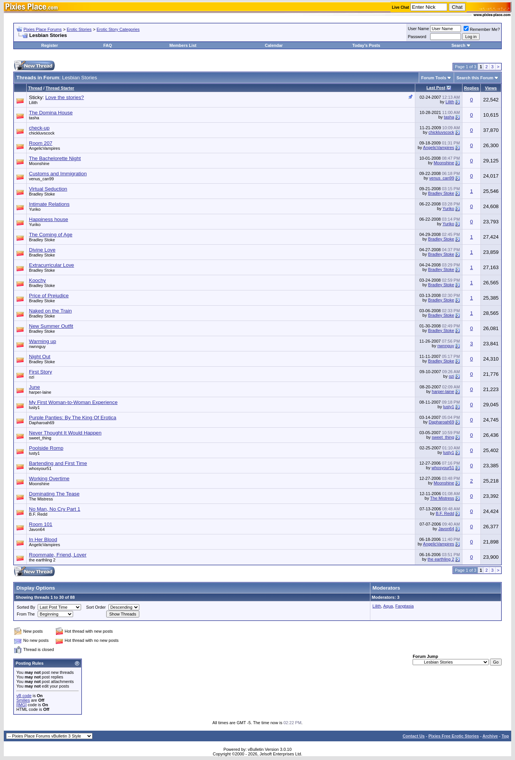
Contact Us (414, 736)
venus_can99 (41, 178)
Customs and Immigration (58, 173)
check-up (39, 128)
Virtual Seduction (48, 189)
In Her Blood (43, 539)
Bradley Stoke (42, 194)
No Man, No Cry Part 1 (54, 509)
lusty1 (34, 407)
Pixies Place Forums (43, 29)
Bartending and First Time (58, 463)
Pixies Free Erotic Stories (453, 736)
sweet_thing (40, 438)
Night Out (39, 356)
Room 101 (41, 524)
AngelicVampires (44, 148)
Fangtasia (404, 606)
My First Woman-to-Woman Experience (73, 402)
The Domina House (51, 112)
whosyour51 (40, 468)
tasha (34, 117)
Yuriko (35, 209)
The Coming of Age (50, 234)
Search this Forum (474, 77)
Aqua (388, 606)
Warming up (42, 341)
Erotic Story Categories (118, 29)
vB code (24, 695)
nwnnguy (37, 346)
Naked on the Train (50, 311)
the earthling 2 (42, 560)
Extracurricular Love (51, 265)
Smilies (23, 700)
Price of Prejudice (49, 295)
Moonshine (39, 163)
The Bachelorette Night (55, 158)
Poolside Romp (46, 448)
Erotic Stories (79, 29)
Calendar (274, 45)
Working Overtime (49, 478)
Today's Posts (366, 45)
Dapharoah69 (41, 422)
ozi (31, 377)
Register (49, 45)
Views (491, 88)
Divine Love (42, 250)
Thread (35, 88)
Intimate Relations (49, 204)
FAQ (107, 45)
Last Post (435, 87)
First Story (40, 372)
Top (505, 736)
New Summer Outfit (51, 326)
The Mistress (41, 499)
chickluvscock (41, 133)
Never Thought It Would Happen (65, 433)
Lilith (33, 102)
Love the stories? (64, 97)
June (34, 387)
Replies (471, 88)
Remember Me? (482, 29)
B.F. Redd (38, 514)
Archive (490, 736)
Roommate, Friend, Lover (57, 555)
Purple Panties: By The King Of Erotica (72, 417)
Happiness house (48, 219)
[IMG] (21, 704)
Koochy (37, 280)
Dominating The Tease (54, 494)
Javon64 (37, 529)
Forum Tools (433, 77)
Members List (182, 45)
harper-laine (40, 392)
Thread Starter (60, 88)
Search (458, 45)
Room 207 (41, 143)
